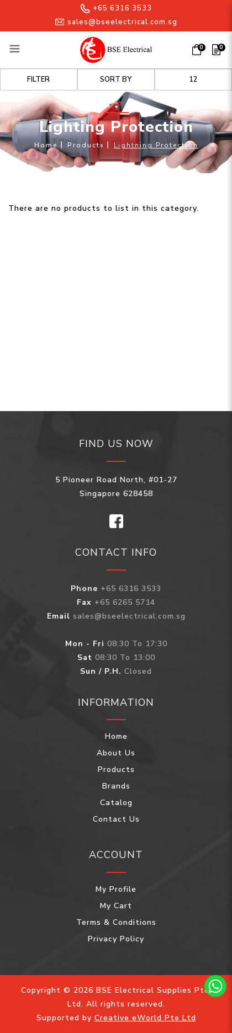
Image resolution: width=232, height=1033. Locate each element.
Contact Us (116, 819)
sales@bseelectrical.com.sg (116, 22)
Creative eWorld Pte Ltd (145, 1018)
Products (85, 145)
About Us (116, 753)
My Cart (116, 906)
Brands (116, 786)
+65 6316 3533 (116, 8)
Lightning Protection (156, 145)
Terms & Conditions (116, 922)
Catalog (116, 802)
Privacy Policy (116, 939)
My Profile (116, 889)
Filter (38, 79)
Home (46, 145)
